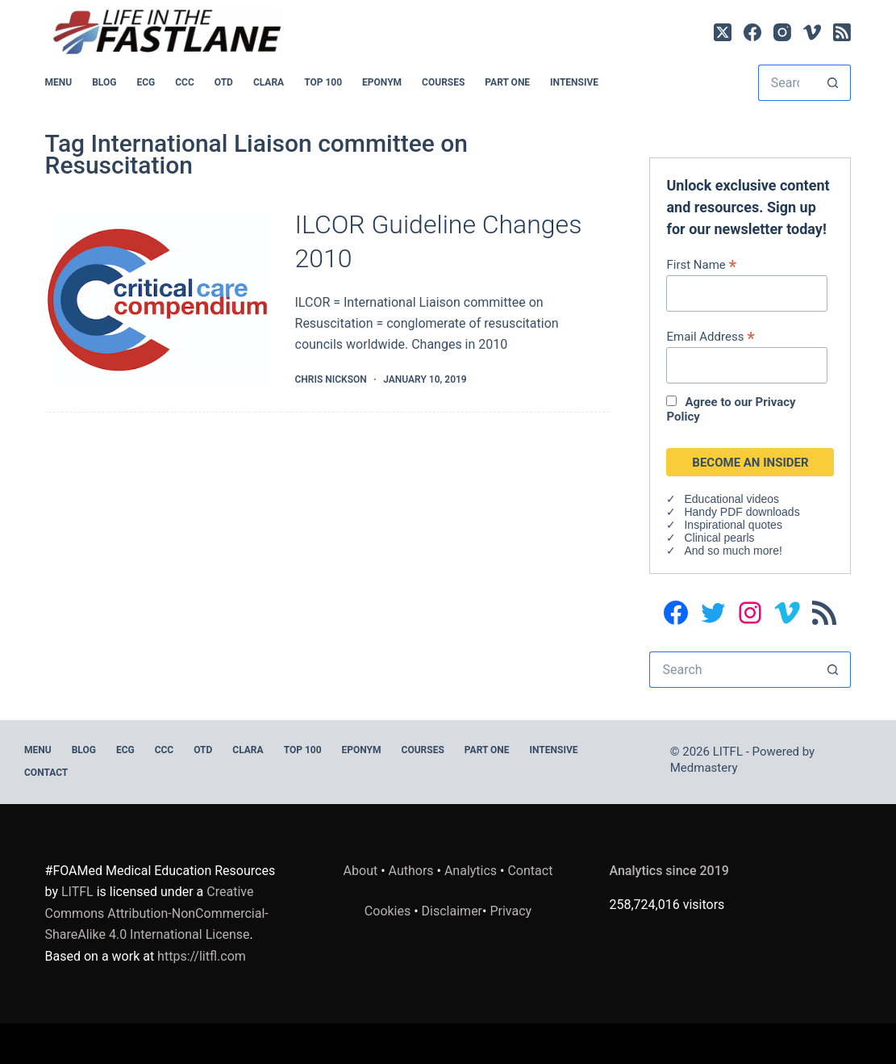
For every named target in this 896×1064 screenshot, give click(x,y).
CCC (184, 82)
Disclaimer (452, 911)
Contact (46, 772)
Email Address (710, 336)
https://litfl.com (201, 956)
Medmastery (704, 767)
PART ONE (507, 82)
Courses (443, 82)
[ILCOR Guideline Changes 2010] (158, 298)
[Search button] (833, 83)
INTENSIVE (574, 82)
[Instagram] (782, 32)
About (361, 870)
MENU (59, 82)
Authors (411, 870)
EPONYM (382, 82)
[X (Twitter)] (722, 32)
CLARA (268, 82)
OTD (224, 82)
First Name (701, 264)
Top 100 (323, 82)
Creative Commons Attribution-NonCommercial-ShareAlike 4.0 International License (157, 913)
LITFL (77, 891)
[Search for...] (786, 83)
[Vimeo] (812, 32)
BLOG (104, 82)
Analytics (470, 870)
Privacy (510, 911)
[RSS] (842, 32)
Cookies (389, 911)
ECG (145, 82)
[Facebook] (752, 32)
